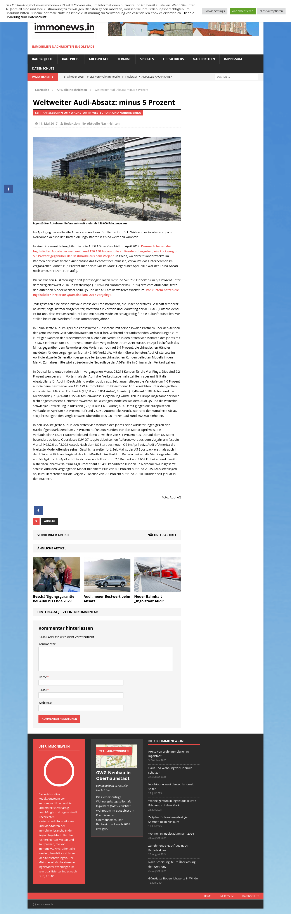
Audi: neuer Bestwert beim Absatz (107, 598)
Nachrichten (204, 59)
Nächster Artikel (162, 535)
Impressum (233, 59)
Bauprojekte (42, 59)
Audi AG (49, 521)
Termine (124, 59)
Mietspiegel (99, 59)
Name (42, 677)
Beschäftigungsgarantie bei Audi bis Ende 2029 (53, 598)
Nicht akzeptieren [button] (271, 11)
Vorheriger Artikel (53, 535)
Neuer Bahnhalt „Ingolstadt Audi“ (149, 598)
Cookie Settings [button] (214, 11)
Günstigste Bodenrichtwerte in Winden (173, 878)
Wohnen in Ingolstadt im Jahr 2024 (171, 833)
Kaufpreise (71, 59)
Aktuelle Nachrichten (103, 123)
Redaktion (72, 123)
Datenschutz (43, 68)
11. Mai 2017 (48, 123)
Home (207, 896)
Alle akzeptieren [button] (242, 11)
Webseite (45, 703)
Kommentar (46, 644)
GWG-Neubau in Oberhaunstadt (113, 775)
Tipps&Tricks (173, 59)
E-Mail (42, 690)
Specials (147, 59)
